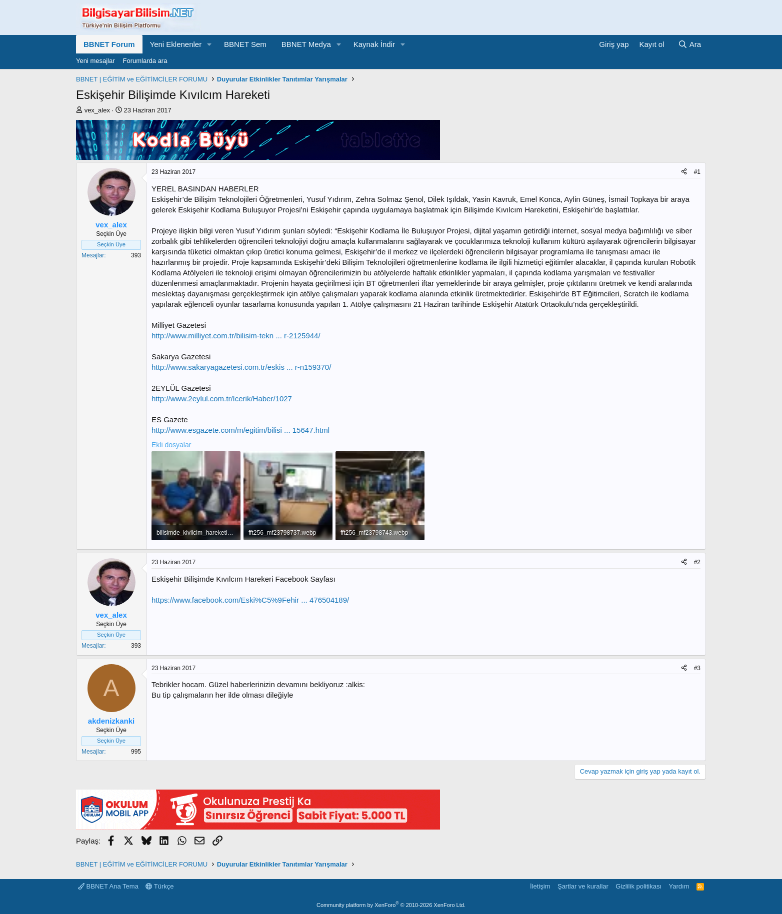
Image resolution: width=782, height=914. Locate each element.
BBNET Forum (109, 44)
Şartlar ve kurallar (583, 886)
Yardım (679, 886)
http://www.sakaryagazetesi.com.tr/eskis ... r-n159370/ (241, 367)
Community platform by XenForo (391, 905)
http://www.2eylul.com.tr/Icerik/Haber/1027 (222, 398)
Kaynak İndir (374, 44)
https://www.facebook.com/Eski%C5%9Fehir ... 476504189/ (250, 600)
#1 (697, 171)
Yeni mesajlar (95, 60)
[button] (209, 44)
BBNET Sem (245, 44)
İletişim (540, 886)
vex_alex (97, 110)
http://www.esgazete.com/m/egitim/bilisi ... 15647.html (241, 430)
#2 (697, 562)
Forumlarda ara (145, 60)
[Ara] (689, 44)
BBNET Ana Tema (108, 886)
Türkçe (160, 886)
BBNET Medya (306, 44)
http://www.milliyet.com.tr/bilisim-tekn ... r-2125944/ (236, 335)
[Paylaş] (684, 172)
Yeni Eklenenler (176, 44)
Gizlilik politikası (639, 886)
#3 (697, 668)
